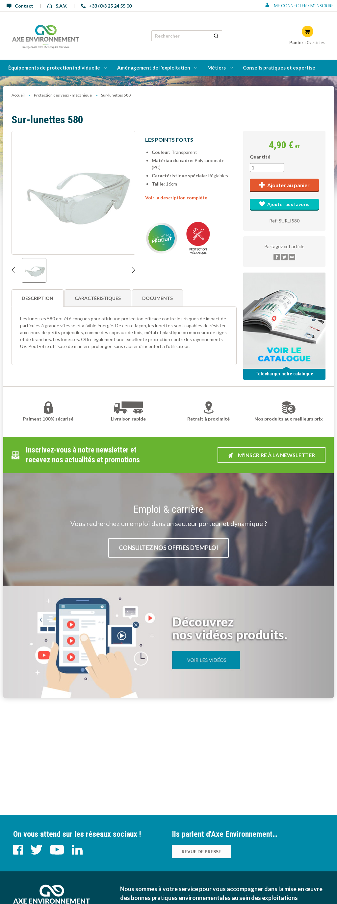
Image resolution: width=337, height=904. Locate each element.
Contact (20, 6)
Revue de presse (201, 851)
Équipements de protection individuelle (54, 68)
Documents (157, 298)
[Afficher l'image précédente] (13, 270)
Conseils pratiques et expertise (279, 68)
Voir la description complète (176, 197)
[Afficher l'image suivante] (133, 270)
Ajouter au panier (284, 185)
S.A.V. (57, 6)
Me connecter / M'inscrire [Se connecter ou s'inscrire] (299, 5)
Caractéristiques (98, 298)
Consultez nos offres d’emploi (168, 547)
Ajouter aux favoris (284, 204)
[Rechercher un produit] (216, 36)
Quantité (260, 157)
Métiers (216, 68)
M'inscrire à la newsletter (271, 455)
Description (37, 298)
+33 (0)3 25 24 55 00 (106, 6)
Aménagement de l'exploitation (153, 68)
